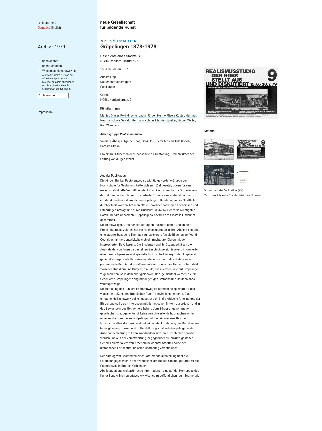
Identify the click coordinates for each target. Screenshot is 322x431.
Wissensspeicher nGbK (59, 71)
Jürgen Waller (186, 120)
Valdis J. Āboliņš (111, 141)
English (56, 28)
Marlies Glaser (109, 115)
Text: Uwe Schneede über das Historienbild (232, 195)
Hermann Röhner (143, 120)
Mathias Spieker (165, 120)
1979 (60, 47)
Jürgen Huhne (156, 115)
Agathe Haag (131, 141)
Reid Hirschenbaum (133, 115)
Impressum (45, 112)
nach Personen (52, 66)
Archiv (44, 47)
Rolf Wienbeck (109, 125)
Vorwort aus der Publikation (223, 190)
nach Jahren (50, 61)
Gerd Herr (148, 141)
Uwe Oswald (122, 120)
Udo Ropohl (182, 141)
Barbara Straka (110, 146)
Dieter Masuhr (164, 141)
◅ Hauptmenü (47, 23)
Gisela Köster (175, 115)
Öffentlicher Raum (123, 40)
